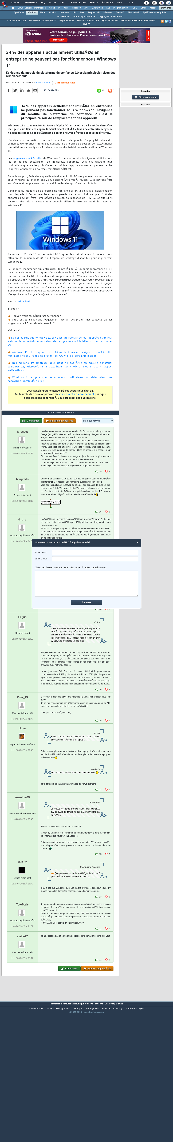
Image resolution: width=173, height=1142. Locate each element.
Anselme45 (22, 851)
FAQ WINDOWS (66, 21)
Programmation (120, 8)
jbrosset (22, 485)
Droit (120, 2)
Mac (82, 12)
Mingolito (22, 533)
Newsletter (78, 2)
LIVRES (86, 24)
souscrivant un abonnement (76, 412)
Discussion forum (145, 97)
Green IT (120, 12)
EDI (108, 8)
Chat (63, 2)
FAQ (43, 2)
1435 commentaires (65, 101)
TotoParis (22, 958)
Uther (22, 782)
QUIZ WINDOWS (110, 21)
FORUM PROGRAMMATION (42, 21)
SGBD (134, 8)
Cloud (52, 8)
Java (86, 8)
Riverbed (24, 320)
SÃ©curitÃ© (133, 12)
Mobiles (154, 8)
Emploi (93, 2)
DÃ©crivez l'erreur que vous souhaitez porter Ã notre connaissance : (87, 581)
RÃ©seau (107, 12)
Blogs (53, 2)
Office (143, 8)
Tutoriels (30, 2)
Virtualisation (63, 16)
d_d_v (22, 573)
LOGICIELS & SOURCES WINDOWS (138, 21)
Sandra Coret (43, 100)
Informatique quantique (84, 16)
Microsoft (76, 8)
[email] (95, 558)
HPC (75, 12)
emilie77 (22, 990)
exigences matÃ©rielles (28, 176)
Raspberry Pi (94, 12)
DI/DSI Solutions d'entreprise (32, 8)
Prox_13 (22, 751)
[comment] (87, 584)
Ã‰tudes (107, 2)
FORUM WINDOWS (16, 21)
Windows (32, 12)
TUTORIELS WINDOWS (88, 21)
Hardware (64, 12)
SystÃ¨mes (166, 8)
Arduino (52, 12)
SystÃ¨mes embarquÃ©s (154, 12)
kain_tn (22, 916)
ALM (66, 8)
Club (130, 2)
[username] (95, 552)
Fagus (22, 671)
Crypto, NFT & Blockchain (111, 16)
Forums (16, 2)
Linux (42, 12)
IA (59, 8)
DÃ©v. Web (97, 8)
